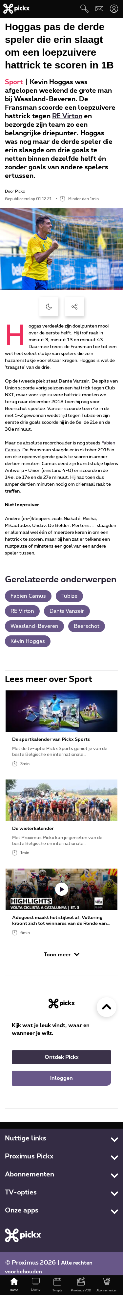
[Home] (14, 1285)
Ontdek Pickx (62, 1057)
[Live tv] (36, 1285)
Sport (14, 82)
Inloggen (61, 1078)
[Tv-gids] (57, 1285)
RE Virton (67, 116)
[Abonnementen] (107, 1285)
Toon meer (61, 954)
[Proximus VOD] (81, 1285)
